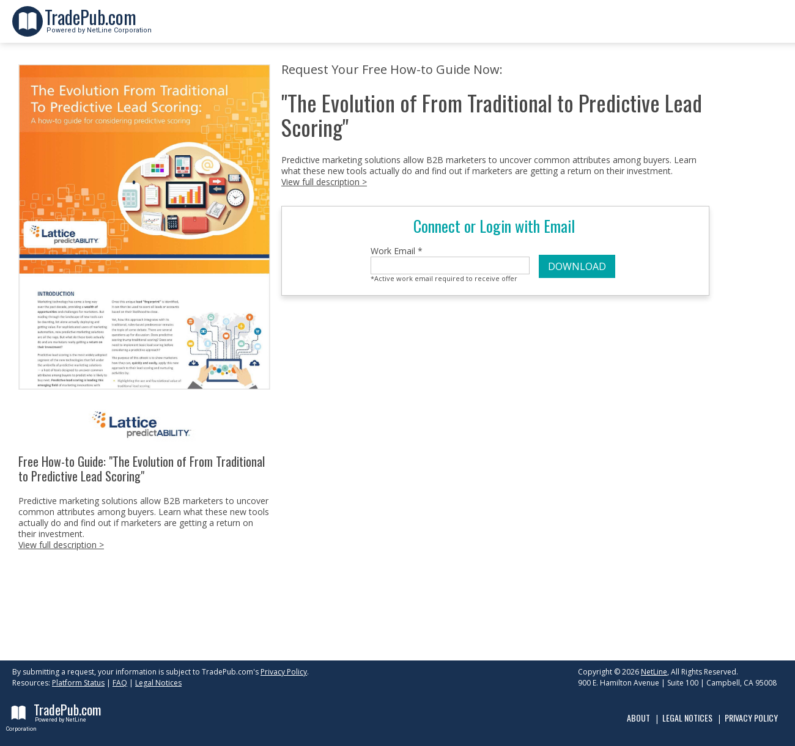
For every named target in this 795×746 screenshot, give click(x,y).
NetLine (654, 672)
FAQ (120, 683)
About (638, 717)
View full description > (61, 544)
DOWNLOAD (577, 266)
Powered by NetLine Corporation (98, 26)
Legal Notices (158, 683)
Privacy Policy (284, 672)
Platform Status (78, 683)
